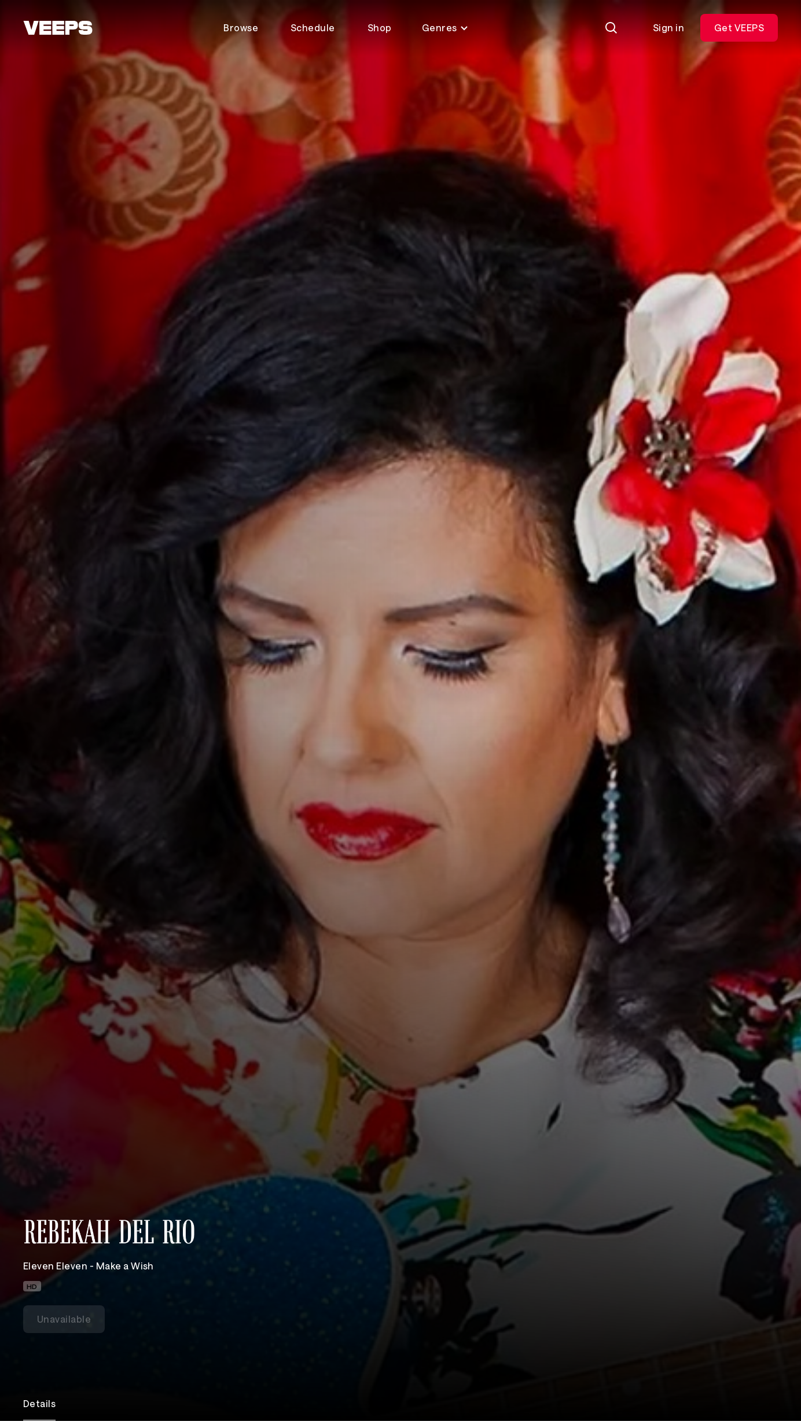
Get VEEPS (739, 27)
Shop (380, 27)
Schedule (313, 27)
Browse (240, 27)
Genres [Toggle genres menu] (445, 27)
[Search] (611, 28)
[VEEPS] (58, 28)
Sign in (668, 27)
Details (39, 1403)
